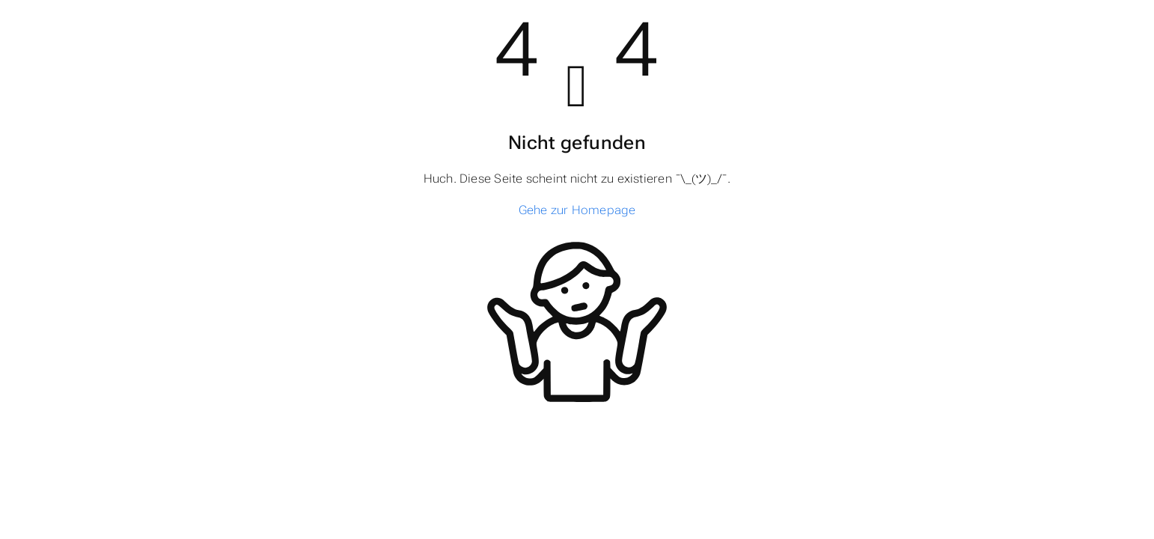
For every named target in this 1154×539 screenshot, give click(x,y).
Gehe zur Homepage (577, 210)
